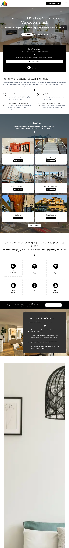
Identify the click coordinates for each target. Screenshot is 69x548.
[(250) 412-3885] (29, 69)
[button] (66, 3)
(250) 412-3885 (36, 69)
